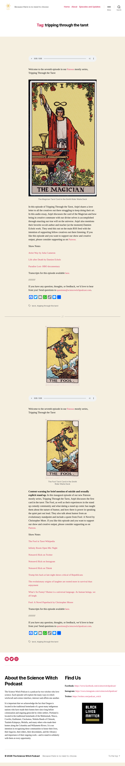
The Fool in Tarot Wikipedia (43, 544)
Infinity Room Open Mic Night (44, 551)
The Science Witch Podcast (27, 759)
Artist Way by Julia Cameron (43, 256)
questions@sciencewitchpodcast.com (75, 293)
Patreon (71, 72)
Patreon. (72, 243)
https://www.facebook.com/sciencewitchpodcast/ (95, 689)
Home (67, 8)
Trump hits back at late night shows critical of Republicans (57, 578)
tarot (34, 309)
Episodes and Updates (89, 8)
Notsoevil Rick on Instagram (43, 564)
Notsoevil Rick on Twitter (41, 558)
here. (67, 276)
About (74, 8)
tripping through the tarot (48, 309)
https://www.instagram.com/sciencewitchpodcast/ (96, 694)
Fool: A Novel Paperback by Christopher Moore (52, 605)
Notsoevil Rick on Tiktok (41, 571)
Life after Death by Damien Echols (46, 263)
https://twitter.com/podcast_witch (87, 700)
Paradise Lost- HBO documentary (45, 269)
